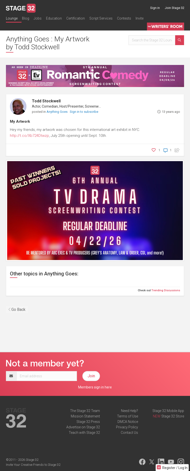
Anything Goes (57, 112)
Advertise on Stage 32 (83, 427)
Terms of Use (127, 416)
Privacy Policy (127, 427)
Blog (25, 18)
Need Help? (129, 411)
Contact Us (129, 433)
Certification (75, 18)
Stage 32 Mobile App (168, 411)
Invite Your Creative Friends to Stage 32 (33, 465)
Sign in (155, 8)
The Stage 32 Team (85, 411)
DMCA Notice (128, 422)
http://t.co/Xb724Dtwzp (29, 135)
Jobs (38, 18)
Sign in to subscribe (84, 112)
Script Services (101, 18)
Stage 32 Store (172, 416)
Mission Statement (85, 416)
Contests (124, 18)
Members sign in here (95, 387)
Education (54, 18)
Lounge (12, 18)
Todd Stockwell (46, 101)
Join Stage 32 (174, 8)
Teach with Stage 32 (84, 433)
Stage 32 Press (88, 422)
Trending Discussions (165, 290)
